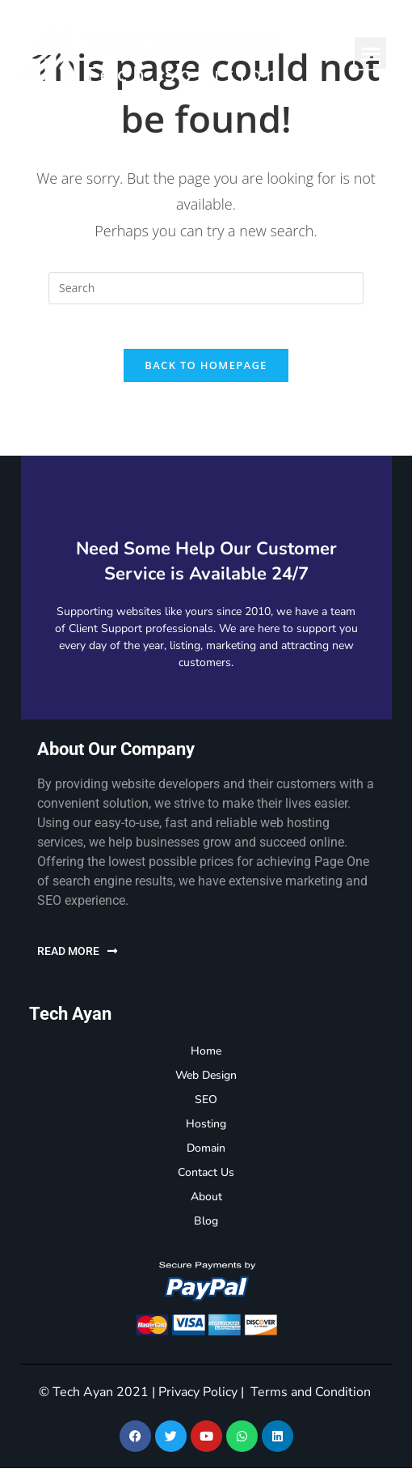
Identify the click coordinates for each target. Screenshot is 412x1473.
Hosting (206, 1128)
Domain (206, 1153)
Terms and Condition (310, 1397)
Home (206, 1055)
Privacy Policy (198, 1397)
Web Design (206, 1080)
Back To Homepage (206, 370)
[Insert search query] (206, 288)
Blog (206, 1225)
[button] (370, 53)
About (206, 1201)
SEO (206, 1104)
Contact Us (206, 1177)
